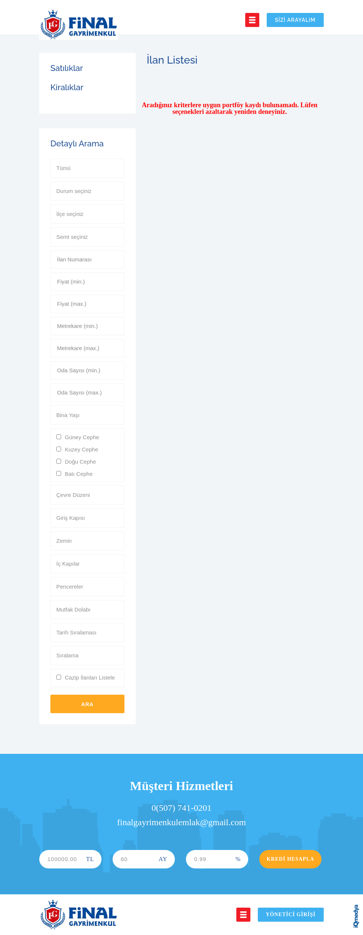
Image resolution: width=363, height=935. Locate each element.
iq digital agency (356, 916)
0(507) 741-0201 (181, 808)
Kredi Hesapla (290, 859)
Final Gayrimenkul (78, 25)
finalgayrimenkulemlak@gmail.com (181, 822)
